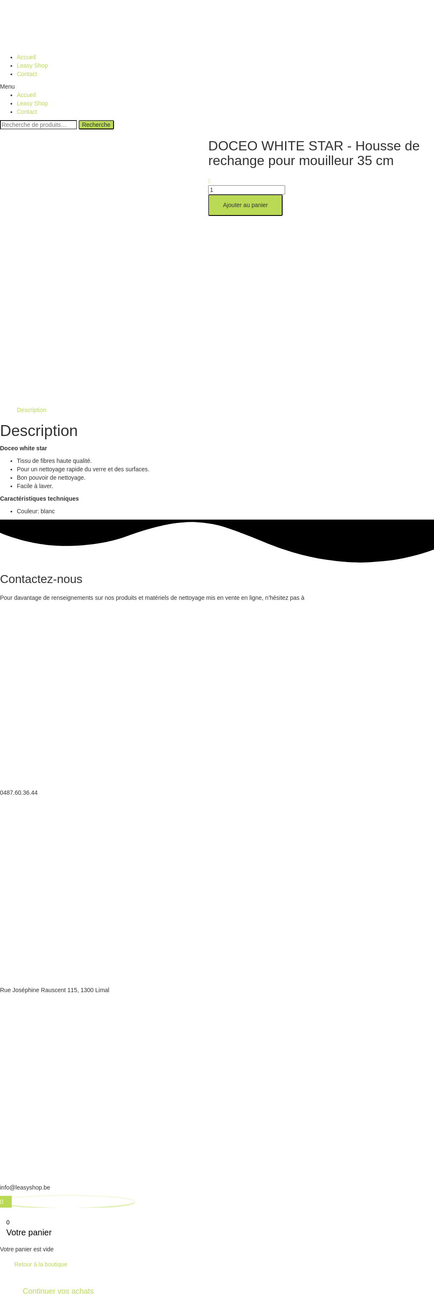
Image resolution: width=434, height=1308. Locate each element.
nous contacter (327, 597)
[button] (217, 86)
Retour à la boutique (40, 1264)
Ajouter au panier (245, 205)
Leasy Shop (32, 65)
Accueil (26, 57)
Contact (27, 74)
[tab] (31, 410)
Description (31, 410)
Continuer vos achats (58, 1291)
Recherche (96, 124)
